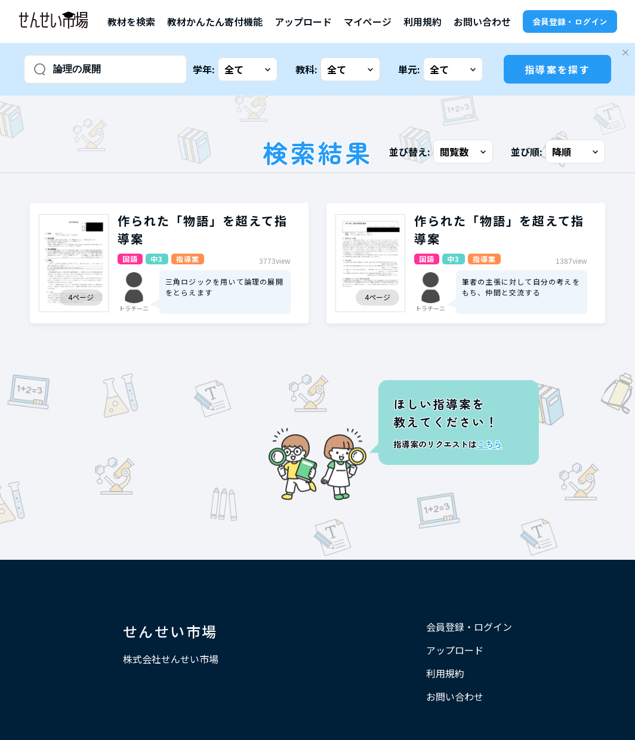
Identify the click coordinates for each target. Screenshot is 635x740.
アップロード (303, 21)
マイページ (368, 21)
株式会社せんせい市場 (170, 659)
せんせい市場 (170, 631)
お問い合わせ (482, 21)
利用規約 (422, 21)
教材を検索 (131, 21)
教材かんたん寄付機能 (215, 21)
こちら (489, 444)
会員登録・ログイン (570, 21)
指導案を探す (557, 69)
